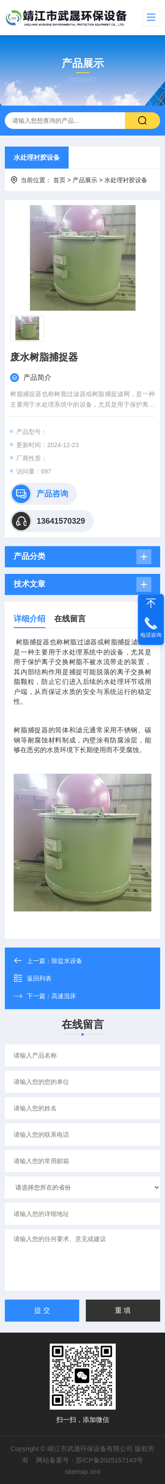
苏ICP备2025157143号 (109, 1460)
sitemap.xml (82, 1471)
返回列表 (32, 978)
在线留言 (70, 618)
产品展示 (85, 180)
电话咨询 (150, 635)
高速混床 (63, 995)
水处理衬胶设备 (37, 157)
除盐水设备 (66, 960)
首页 (59, 180)
